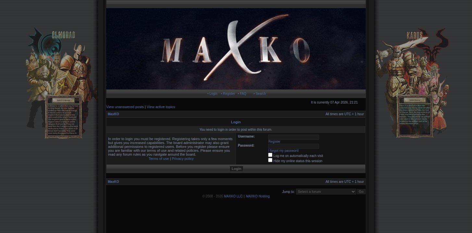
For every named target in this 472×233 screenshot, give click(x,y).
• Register (228, 93)
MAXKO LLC (233, 196)
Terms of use (158, 159)
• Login (212, 93)
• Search (260, 93)
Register (274, 141)
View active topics (161, 107)
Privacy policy (182, 159)
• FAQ (242, 93)
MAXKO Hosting (258, 196)
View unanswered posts (125, 107)
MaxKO (113, 114)
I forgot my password (283, 150)
